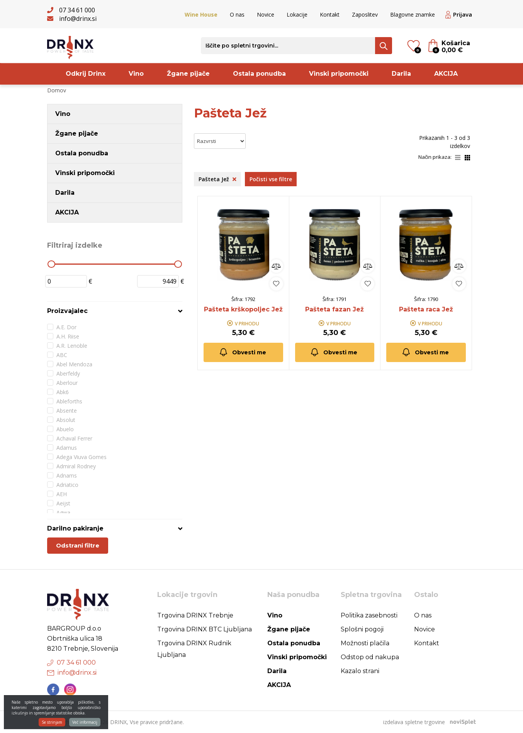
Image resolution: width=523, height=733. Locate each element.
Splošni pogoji (362, 629)
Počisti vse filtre (271, 179)
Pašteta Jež (217, 179)
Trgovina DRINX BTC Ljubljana (204, 629)
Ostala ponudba (259, 73)
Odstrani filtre (77, 545)
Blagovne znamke (412, 14)
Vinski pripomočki (338, 73)
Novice (265, 14)
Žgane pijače (188, 73)
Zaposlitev (365, 14)
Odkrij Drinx (85, 73)
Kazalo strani (360, 671)
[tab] (114, 311)
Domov (56, 90)
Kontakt (330, 14)
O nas (237, 14)
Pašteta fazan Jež (334, 309)
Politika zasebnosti (369, 615)
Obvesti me (242, 352)
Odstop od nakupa (370, 657)
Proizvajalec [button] (67, 311)
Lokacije (297, 14)
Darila (401, 73)
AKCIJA (446, 73)
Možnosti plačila (365, 643)
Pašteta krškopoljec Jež (243, 309)
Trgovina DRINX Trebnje (195, 615)
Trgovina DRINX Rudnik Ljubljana (194, 648)
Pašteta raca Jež (426, 309)
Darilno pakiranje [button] (75, 528)
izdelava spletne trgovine (414, 722)
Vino (136, 73)
